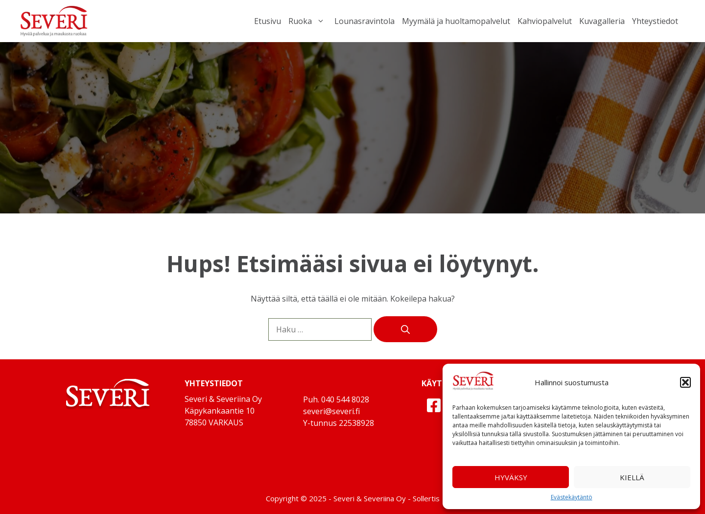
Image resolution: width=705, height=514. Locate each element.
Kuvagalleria (602, 21)
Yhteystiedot (655, 21)
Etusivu (267, 21)
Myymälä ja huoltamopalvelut (456, 21)
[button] (685, 382)
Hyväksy (510, 477)
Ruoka (307, 21)
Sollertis (426, 498)
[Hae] (405, 329)
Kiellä (632, 477)
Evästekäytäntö (571, 497)
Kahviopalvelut (544, 21)
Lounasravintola (364, 21)
